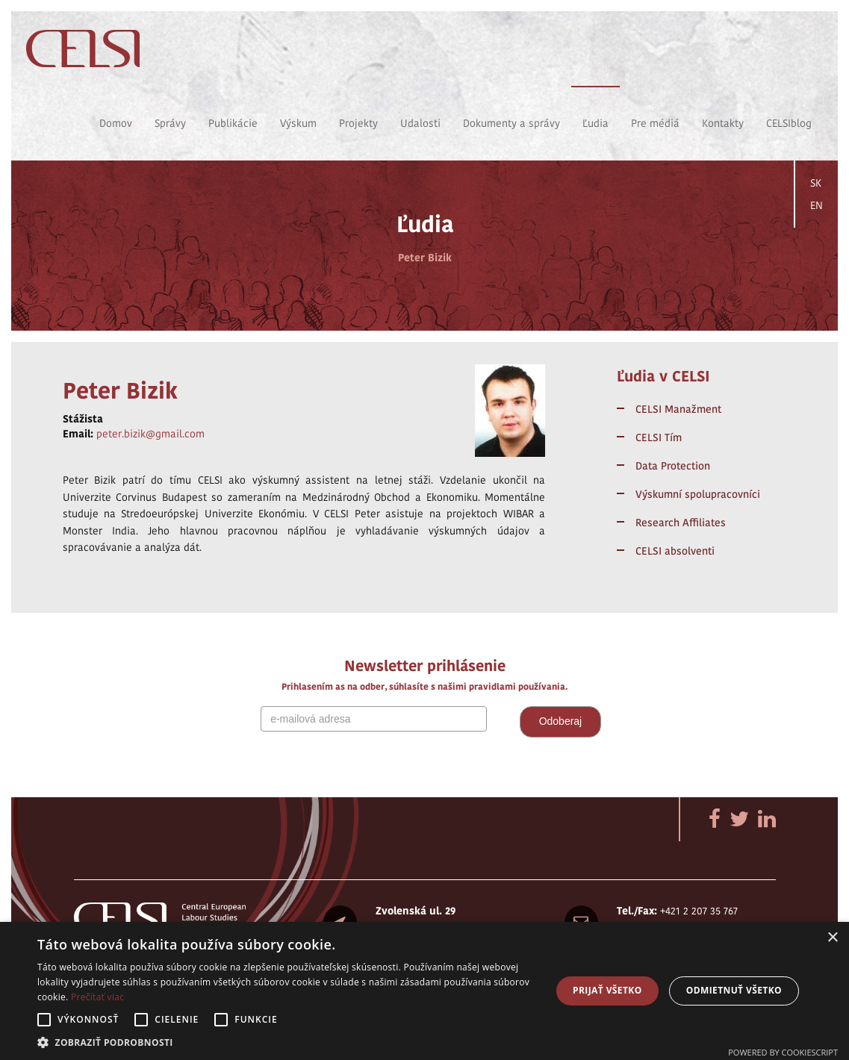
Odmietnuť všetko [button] (734, 990)
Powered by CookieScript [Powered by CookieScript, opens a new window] (783, 1052)
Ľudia (595, 123)
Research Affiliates (680, 522)
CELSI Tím (658, 437)
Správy (170, 123)
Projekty (358, 123)
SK (815, 182)
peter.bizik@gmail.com (150, 433)
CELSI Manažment (678, 409)
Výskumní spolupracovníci (697, 494)
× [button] (832, 938)
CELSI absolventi (675, 550)
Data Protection (672, 465)
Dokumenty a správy (511, 123)
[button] (286, 1042)
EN (816, 205)
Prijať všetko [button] (607, 990)
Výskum (298, 123)
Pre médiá (655, 123)
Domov (115, 123)
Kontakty (723, 123)
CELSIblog (789, 123)
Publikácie (233, 123)
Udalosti (420, 123)
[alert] (424, 991)
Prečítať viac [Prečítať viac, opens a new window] (97, 997)
